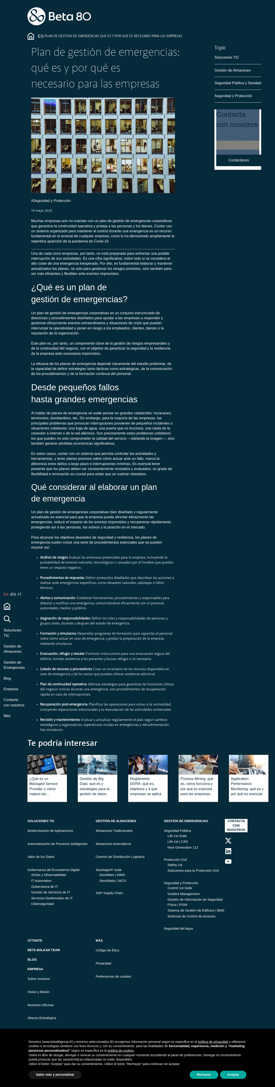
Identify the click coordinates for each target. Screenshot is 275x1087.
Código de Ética (107, 950)
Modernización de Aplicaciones (50, 831)
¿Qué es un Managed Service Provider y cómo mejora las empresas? (43, 787)
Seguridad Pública (177, 831)
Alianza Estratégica (41, 1018)
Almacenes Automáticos (113, 844)
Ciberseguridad (42, 904)
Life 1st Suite (177, 836)
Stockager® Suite (109, 870)
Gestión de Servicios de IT (50, 892)
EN (14, 594)
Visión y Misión (38, 992)
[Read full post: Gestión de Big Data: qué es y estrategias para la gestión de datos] (97, 765)
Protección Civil (175, 859)
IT (19, 594)
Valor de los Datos (40, 857)
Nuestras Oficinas (40, 1005)
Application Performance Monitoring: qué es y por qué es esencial (247, 786)
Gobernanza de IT (44, 886)
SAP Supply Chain (109, 893)
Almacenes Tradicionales (114, 831)
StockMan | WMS (112, 875)
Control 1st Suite (179, 888)
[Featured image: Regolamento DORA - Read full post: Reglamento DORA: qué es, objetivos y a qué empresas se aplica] (148, 765)
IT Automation (41, 881)
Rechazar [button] (204, 1074)
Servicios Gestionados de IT (52, 898)
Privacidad (103, 963)
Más (7, 716)
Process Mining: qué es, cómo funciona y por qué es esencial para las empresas (196, 786)
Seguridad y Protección (233, 96)
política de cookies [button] (121, 1050)
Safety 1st (174, 865)
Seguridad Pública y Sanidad (237, 83)
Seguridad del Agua (178, 928)
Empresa (11, 689)
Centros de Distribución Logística (120, 857)
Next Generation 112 (182, 847)
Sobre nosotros (38, 979)
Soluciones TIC (226, 57)
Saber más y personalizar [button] (55, 1074)
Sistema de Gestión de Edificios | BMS (195, 910)
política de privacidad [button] (213, 1042)
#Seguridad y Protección (51, 201)
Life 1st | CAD (177, 841)
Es (41, 36)
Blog (7, 678)
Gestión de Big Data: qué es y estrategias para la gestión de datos (95, 786)
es (7, 594)
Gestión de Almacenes (232, 70)
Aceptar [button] (233, 1074)
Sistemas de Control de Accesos (191, 916)
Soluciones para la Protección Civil (193, 870)
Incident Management (183, 894)
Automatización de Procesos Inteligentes (57, 844)
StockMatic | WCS (112, 881)
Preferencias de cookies (113, 976)
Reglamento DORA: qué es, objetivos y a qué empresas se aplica (145, 786)
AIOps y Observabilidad (48, 875)
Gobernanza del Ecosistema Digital (53, 870)
